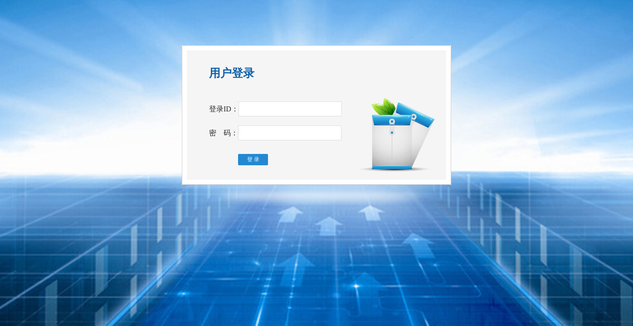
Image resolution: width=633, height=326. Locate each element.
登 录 (253, 159)
